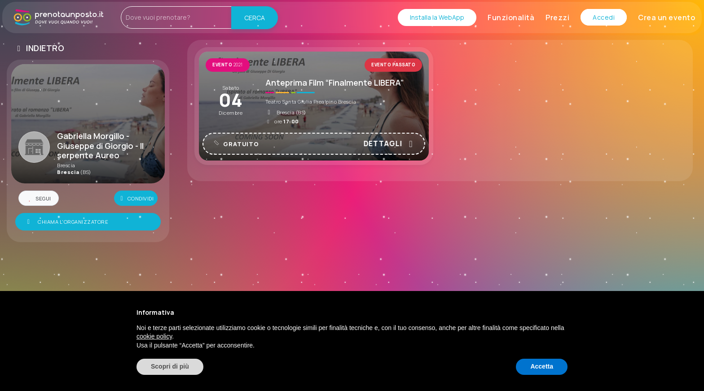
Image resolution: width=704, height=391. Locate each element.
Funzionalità (511, 17)
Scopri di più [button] (170, 366)
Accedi (604, 17)
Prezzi (557, 17)
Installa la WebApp (437, 17)
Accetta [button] (541, 366)
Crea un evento (666, 17)
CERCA (255, 17)
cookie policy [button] (154, 336)
